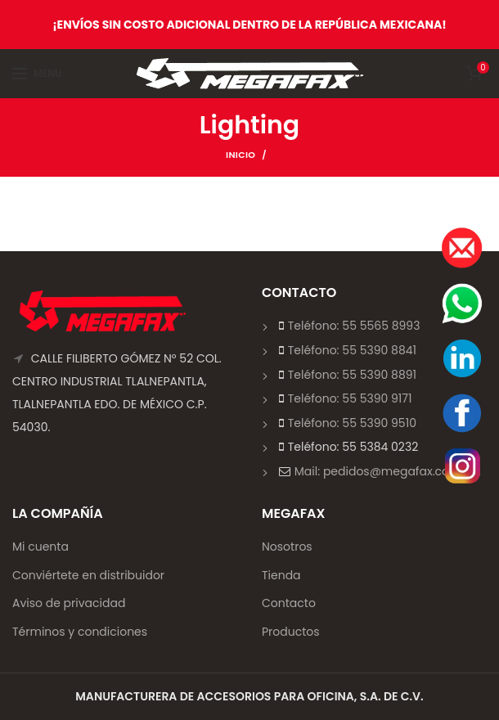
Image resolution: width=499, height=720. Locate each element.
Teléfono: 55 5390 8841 (352, 350)
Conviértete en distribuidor (88, 575)
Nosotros (287, 546)
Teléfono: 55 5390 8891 (352, 375)
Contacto (289, 603)
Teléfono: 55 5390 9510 (352, 423)
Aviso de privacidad (68, 603)
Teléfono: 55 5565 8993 (354, 325)
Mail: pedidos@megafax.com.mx (387, 471)
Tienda (281, 575)
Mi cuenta (40, 546)
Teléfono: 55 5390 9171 (350, 398)
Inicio (240, 154)
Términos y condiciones (79, 631)
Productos (291, 631)
